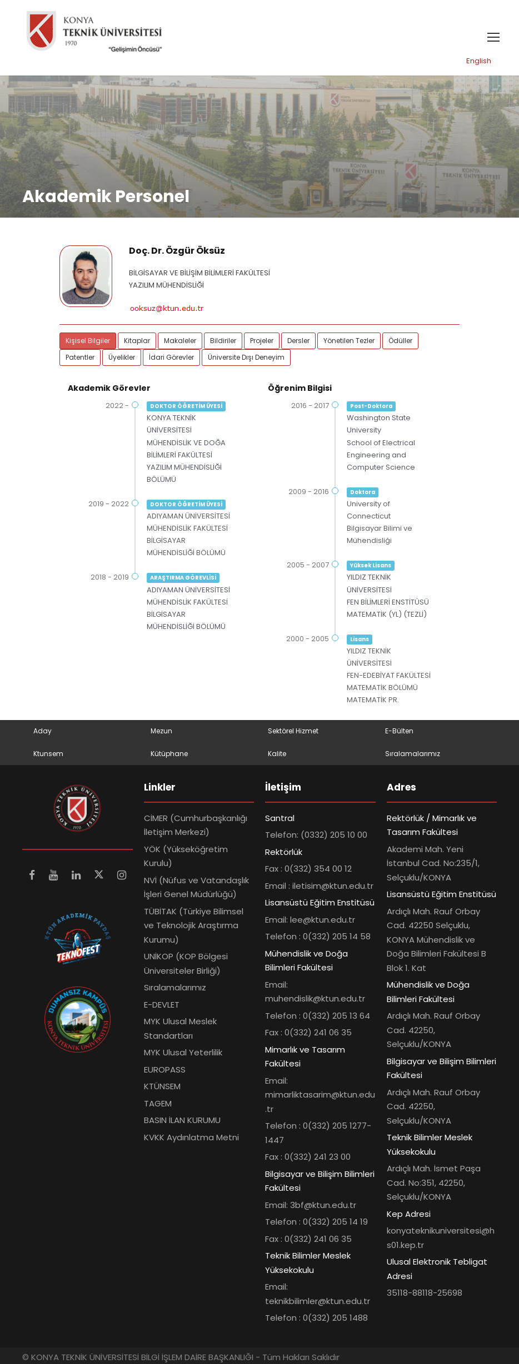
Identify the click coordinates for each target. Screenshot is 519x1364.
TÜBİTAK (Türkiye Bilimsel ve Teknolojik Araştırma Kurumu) (193, 925)
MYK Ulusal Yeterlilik (183, 1052)
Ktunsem (48, 753)
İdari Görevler (171, 358)
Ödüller (400, 341)
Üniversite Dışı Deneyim (246, 358)
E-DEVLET (161, 1004)
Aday (42, 731)
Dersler (298, 341)
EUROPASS (165, 1069)
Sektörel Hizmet (293, 731)
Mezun (161, 731)
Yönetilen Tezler (349, 341)
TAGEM (158, 1103)
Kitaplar (137, 341)
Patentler (80, 358)
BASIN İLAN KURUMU (182, 1120)
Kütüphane (169, 753)
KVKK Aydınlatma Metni (191, 1137)
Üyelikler (121, 358)
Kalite (277, 753)
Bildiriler (223, 341)
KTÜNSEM (162, 1086)
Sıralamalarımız (412, 753)
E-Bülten (399, 731)
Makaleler (180, 341)
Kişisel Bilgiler (88, 341)
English (478, 61)
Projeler (261, 341)
